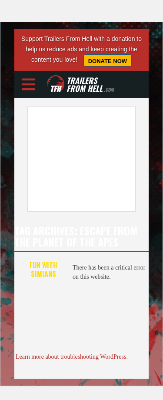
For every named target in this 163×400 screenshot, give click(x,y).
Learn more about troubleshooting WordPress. (72, 356)
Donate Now (107, 61)
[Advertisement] (81, 159)
